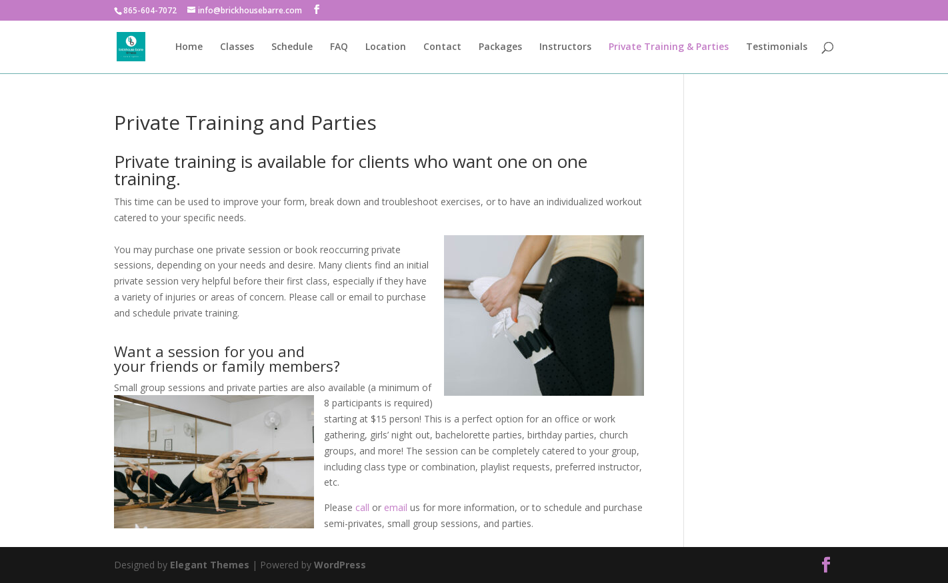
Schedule (292, 47)
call (362, 507)
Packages (500, 47)
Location (385, 47)
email (397, 507)
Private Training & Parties (669, 47)
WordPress (340, 564)
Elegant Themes (209, 564)
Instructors (565, 47)
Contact (442, 47)
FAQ (339, 47)
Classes (237, 47)
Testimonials (776, 47)
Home (189, 47)
